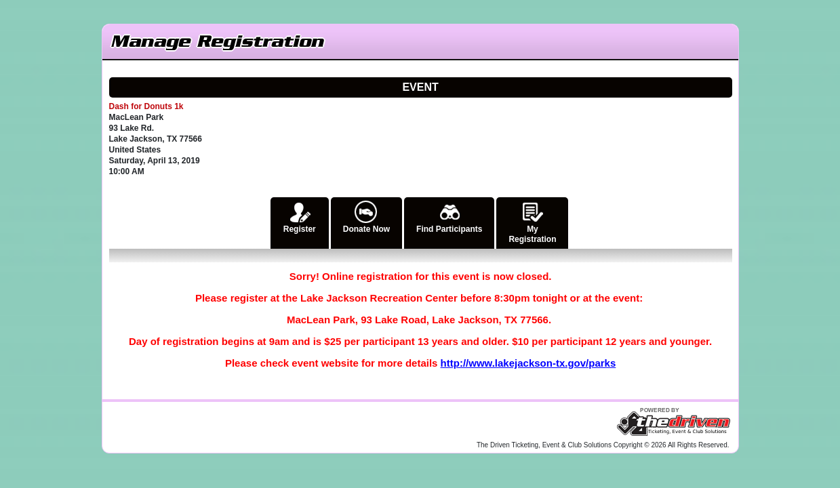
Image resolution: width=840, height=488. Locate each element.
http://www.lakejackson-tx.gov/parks (528, 363)
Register (300, 215)
